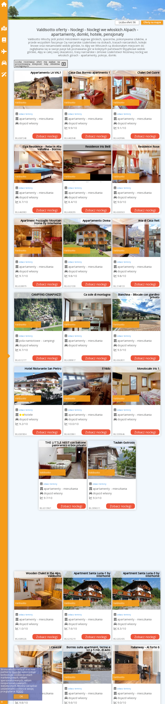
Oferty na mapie (152, 22)
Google (16, 672)
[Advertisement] (87, 542)
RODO (19, 691)
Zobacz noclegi (47, 136)
